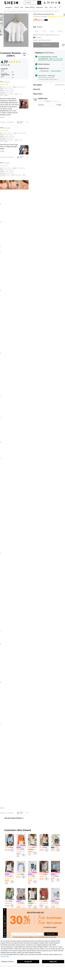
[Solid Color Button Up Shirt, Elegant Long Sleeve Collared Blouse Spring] (32, 840)
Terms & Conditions (53, 937)
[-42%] (18, 903)
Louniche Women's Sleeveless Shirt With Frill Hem (9, 876)
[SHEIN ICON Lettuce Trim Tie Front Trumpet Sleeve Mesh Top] (20, 840)
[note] (20, 845)
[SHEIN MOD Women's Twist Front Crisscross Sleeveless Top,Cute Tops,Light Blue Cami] (55, 894)
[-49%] (18, 849)
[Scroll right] (59, 7)
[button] (30, 3)
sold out (46, 45)
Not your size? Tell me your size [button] (42, 40)
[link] (48, 2)
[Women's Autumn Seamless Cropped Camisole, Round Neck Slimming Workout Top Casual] (43, 840)
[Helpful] (18, 122)
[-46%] (52, 876)
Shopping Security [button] (43, 68)
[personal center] (45, 3)
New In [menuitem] (17, 7)
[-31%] (29, 876)
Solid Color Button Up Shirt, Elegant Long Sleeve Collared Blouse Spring (32, 847)
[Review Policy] (5, 65)
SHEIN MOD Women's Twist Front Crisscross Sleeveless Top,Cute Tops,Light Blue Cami (55, 903)
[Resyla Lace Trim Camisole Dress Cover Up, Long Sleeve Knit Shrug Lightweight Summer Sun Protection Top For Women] (55, 867)
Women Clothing (22, 11)
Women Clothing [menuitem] (30, 7)
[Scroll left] (57, 7)
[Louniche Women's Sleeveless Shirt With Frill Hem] (9, 867)
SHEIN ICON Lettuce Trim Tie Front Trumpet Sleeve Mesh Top (20, 849)
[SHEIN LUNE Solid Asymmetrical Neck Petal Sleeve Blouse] (43, 894)
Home (5, 11)
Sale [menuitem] (22, 7)
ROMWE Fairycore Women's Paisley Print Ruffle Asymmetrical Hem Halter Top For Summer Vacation (32, 876)
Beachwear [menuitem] (39, 7)
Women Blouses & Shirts (51, 11)
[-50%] (56, 847)
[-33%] (6, 847)
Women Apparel (12, 11)
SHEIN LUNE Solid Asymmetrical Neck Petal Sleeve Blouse (43, 901)
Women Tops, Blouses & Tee (35, 11)
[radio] (36, 31)
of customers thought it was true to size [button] (46, 35)
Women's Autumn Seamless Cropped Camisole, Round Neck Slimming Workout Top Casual (43, 847)
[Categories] (9, 7)
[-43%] (29, 847)
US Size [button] (40, 27)
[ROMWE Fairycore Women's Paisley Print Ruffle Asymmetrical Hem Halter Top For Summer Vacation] (32, 867)
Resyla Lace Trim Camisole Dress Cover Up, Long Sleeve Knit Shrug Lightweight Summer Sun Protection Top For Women (55, 876)
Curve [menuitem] (51, 7)
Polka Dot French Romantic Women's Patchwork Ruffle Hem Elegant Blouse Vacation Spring (9, 901)
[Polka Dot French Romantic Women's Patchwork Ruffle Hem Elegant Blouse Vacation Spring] (9, 894)
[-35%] (33, 901)
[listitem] (9, 844)
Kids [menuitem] (46, 7)
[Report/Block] (27, 122)
